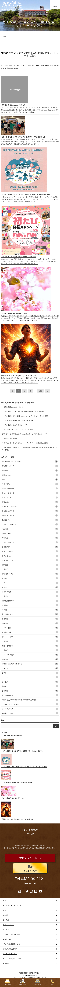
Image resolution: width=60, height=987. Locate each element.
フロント (30, 677)
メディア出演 (26, 65)
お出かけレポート (30, 493)
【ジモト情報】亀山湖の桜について (14, 425)
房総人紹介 (30, 502)
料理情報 (30, 619)
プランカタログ (30, 709)
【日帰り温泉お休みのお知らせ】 (13, 407)
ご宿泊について (30, 574)
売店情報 (30, 623)
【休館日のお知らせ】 (9, 438)
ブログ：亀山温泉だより (11, 944)
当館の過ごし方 (30, 560)
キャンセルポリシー (10, 954)
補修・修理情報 (30, 646)
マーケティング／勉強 (30, 506)
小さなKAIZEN (30, 533)
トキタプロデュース (30, 542)
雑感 (30, 479)
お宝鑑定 (17, 65)
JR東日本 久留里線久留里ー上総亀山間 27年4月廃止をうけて (24, 434)
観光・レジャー (30, 551)
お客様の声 (30, 547)
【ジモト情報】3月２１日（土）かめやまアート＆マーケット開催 (25, 416)
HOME (5, 36)
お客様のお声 (30, 632)
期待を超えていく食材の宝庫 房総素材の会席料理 (30, 700)
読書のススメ (30, 475)
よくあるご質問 (30, 868)
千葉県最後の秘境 (11, 68)
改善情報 (30, 641)
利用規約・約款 (30, 713)
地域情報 (30, 659)
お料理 (30, 587)
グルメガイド (30, 497)
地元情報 (30, 529)
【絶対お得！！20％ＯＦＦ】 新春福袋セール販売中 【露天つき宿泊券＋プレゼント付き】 (29, 448)
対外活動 (30, 538)
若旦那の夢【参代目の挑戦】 (30, 461)
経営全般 (30, 470)
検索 (3, 720)
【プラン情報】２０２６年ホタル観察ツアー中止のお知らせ (23, 411)
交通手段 (30, 596)
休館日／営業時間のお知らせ (30, 664)
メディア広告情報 (30, 655)
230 (40, 391)
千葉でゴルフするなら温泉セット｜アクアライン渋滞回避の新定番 (25, 443)
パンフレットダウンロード (12, 959)
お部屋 (30, 578)
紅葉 (2, 68)
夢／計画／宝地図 (30, 515)
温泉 (30, 583)
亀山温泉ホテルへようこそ (30, 695)
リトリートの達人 (30, 25)
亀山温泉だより (30, 614)
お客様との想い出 (30, 511)
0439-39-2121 (33, 879)
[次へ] (47, 391)
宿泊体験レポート (30, 488)
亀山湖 (56, 65)
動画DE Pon (30, 520)
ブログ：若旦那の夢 (10, 949)
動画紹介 (6, 963)
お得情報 (30, 691)
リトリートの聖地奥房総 (40, 65)
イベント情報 (30, 628)
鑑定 (51, 65)
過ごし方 (6, 929)
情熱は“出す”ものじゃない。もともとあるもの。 (19, 429)
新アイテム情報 (30, 637)
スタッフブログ (30, 668)
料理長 (30, 686)
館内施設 (30, 565)
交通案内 (30, 569)
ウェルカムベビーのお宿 (30, 704)
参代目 (30, 673)
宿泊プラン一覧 (28, 858)
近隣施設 (30, 605)
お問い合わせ (30, 556)
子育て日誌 (30, 484)
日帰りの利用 (30, 592)
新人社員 (30, 682)
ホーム (5, 901)
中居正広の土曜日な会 (37, 22)
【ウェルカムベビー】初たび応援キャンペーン (18, 420)
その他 (30, 610)
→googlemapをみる (30, 975)
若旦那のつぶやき (30, 466)
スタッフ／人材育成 (30, 524)
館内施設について (30, 601)
